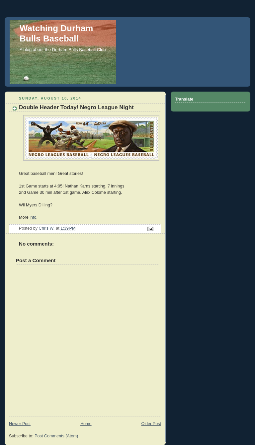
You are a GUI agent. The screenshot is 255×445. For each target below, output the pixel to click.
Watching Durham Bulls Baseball (56, 33)
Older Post (151, 423)
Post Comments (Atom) (56, 436)
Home (86, 423)
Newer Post (20, 423)
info (33, 217)
